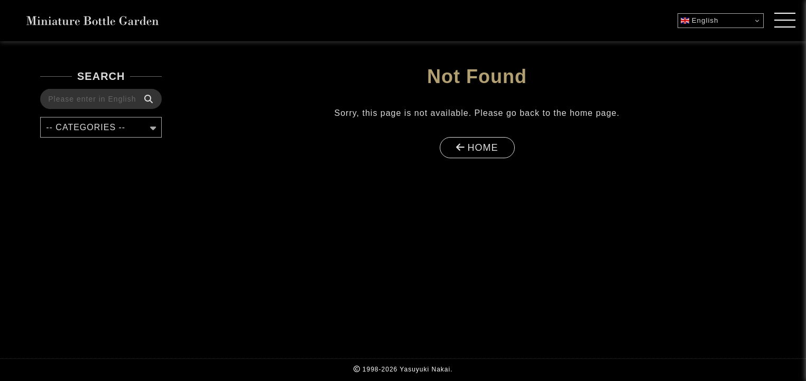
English (699, 20)
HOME (477, 147)
